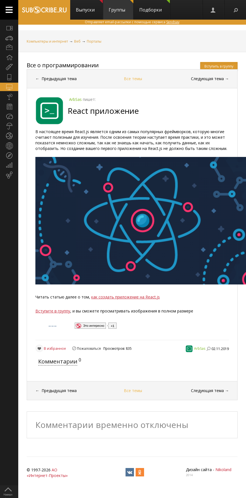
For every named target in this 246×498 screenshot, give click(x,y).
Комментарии (57, 361)
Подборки (154, 6)
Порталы (94, 41)
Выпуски (89, 6)
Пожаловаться (89, 348)
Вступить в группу (218, 66)
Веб (77, 41)
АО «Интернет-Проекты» (47, 472)
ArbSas (199, 348)
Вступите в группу (52, 311)
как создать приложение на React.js (125, 297)
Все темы (133, 78)
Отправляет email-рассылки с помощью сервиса (132, 22)
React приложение (103, 110)
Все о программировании (63, 65)
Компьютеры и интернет (47, 41)
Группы (121, 6)
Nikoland (223, 469)
